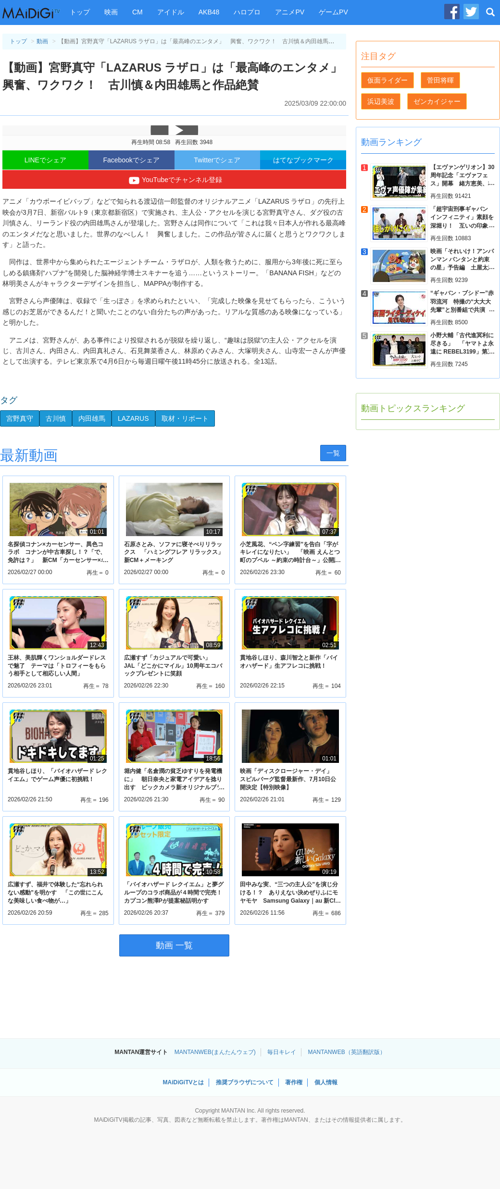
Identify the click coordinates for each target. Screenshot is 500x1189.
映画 (111, 12)
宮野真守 (19, 418)
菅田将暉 (440, 80)
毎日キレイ (281, 1052)
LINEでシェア (45, 160)
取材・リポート (185, 418)
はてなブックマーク (303, 160)
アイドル (170, 12)
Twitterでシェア (217, 160)
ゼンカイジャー (437, 101)
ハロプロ (247, 12)
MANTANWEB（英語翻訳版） (347, 1052)
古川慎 (56, 418)
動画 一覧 (174, 945)
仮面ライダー (387, 80)
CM (137, 12)
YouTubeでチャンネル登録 (174, 180)
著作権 (293, 1082)
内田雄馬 (91, 418)
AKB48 (209, 12)
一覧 (333, 453)
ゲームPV (333, 12)
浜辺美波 (380, 101)
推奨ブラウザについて (245, 1082)
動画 (42, 41)
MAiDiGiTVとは (183, 1082)
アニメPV (289, 12)
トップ (80, 12)
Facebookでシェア (131, 160)
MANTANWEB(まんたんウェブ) (215, 1052)
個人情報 (326, 1082)
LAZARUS (133, 418)
